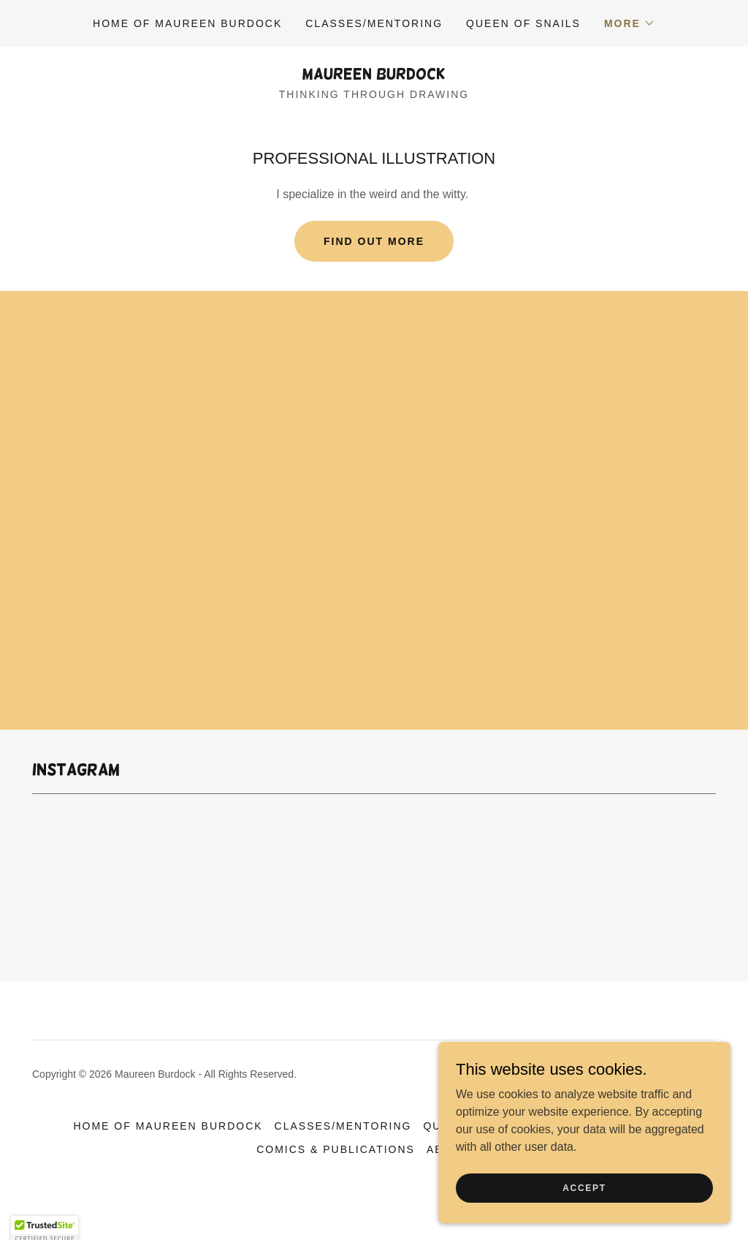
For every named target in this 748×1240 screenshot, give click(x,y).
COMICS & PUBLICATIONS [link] (335, 1149)
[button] (629, 23)
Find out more (374, 241)
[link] (374, 75)
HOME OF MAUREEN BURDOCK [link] (187, 23)
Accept (584, 1187)
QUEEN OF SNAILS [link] (523, 23)
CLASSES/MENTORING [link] (374, 23)
